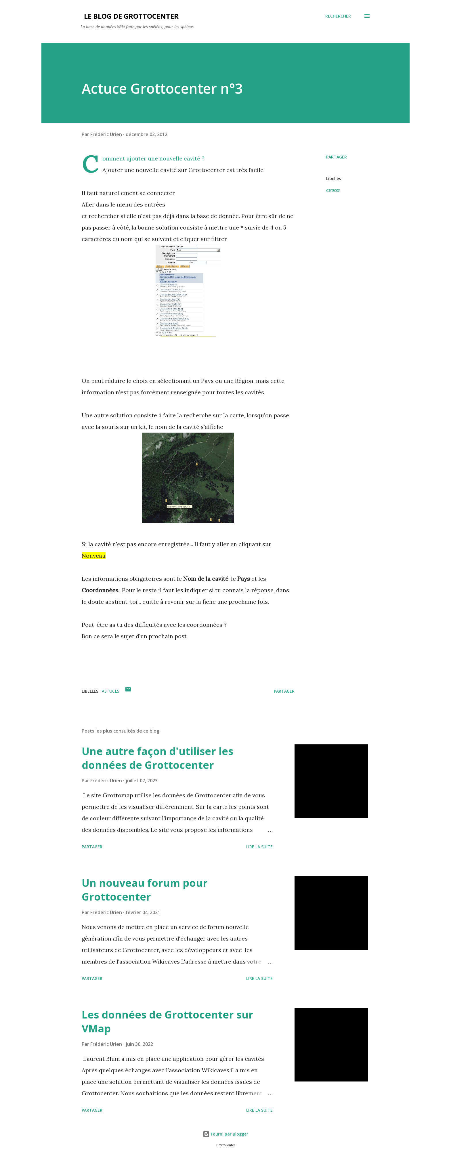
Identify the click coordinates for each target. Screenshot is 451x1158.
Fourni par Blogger (225, 1134)
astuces (333, 190)
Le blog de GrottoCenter (130, 16)
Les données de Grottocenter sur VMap (167, 1021)
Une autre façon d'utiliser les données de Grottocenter (157, 758)
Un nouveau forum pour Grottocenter (145, 890)
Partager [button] (336, 157)
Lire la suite (259, 846)
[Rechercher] (338, 16)
